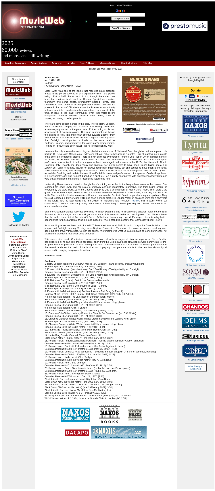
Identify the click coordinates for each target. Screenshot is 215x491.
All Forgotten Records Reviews (18, 139)
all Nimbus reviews (18, 185)
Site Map (147, 63)
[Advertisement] (151, 46)
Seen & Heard (87, 63)
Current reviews (18, 99)
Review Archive (39, 63)
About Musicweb (129, 63)
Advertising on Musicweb (195, 367)
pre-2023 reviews (18, 112)
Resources (57, 63)
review (135, 200)
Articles (71, 63)
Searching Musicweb (15, 63)
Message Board (108, 63)
